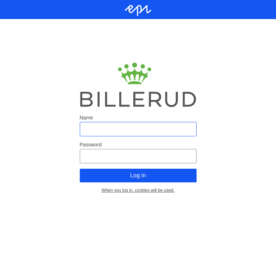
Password (91, 144)
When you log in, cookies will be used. (138, 190)
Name (86, 118)
